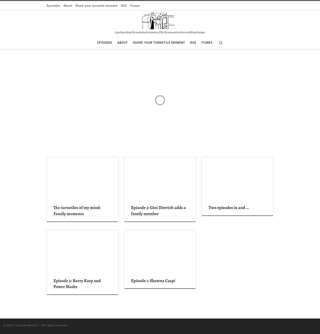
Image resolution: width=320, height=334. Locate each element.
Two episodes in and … (229, 207)
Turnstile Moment (26, 325)
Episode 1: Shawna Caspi (153, 281)
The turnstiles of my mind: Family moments (77, 211)
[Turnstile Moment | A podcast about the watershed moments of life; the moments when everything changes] (160, 20)
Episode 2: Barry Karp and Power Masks (77, 284)
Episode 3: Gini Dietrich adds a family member (158, 211)
